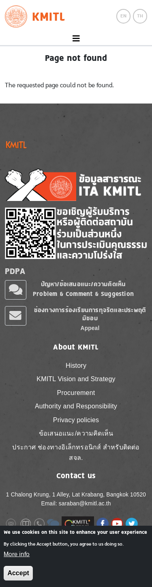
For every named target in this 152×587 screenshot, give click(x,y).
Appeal (90, 328)
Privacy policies (76, 420)
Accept (18, 574)
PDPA (15, 271)
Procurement (76, 392)
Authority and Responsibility (76, 406)
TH (140, 15)
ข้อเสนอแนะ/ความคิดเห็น (76, 433)
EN (123, 15)
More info (17, 555)
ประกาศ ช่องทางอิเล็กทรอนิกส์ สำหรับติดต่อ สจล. (75, 452)
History (76, 365)
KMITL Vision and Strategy (75, 379)
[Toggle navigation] (76, 38)
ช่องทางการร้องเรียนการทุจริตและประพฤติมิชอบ (90, 314)
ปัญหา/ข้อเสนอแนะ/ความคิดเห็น (83, 284)
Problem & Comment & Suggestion (83, 294)
